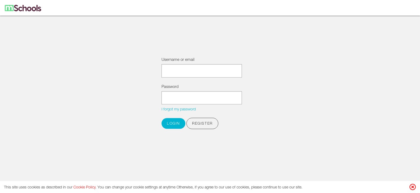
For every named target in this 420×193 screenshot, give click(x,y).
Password (170, 87)
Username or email (178, 60)
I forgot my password (179, 110)
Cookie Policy (84, 188)
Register (202, 124)
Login (173, 124)
